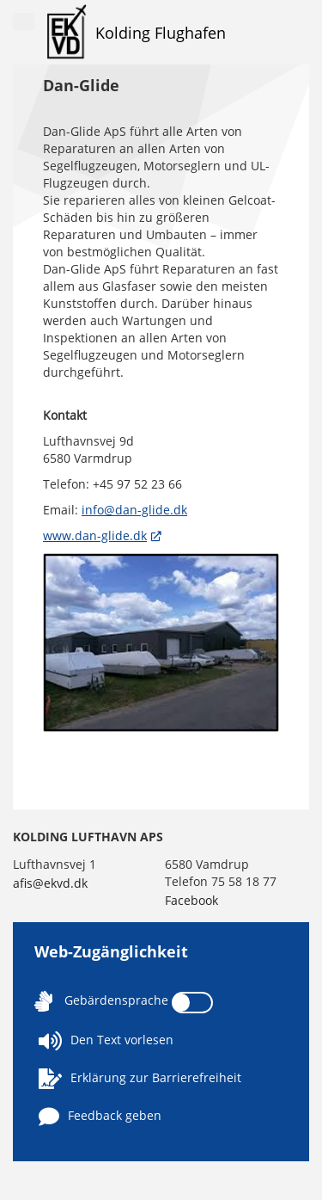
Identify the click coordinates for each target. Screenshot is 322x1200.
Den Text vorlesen (106, 1041)
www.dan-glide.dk (95, 535)
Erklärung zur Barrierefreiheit (140, 1078)
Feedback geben (100, 1116)
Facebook (191, 900)
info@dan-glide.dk (134, 510)
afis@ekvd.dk (50, 883)
